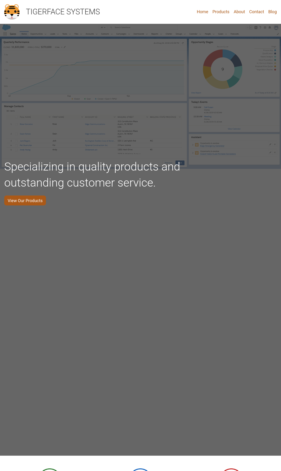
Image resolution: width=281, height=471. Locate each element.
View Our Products (25, 200)
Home (202, 11)
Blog (272, 11)
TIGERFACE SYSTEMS (63, 11)
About (239, 11)
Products (220, 11)
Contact (256, 11)
